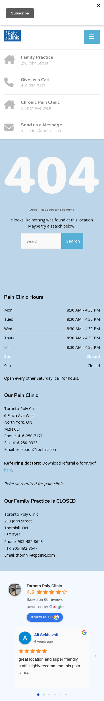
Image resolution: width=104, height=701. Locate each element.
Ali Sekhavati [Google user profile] (46, 635)
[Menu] (92, 37)
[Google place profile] (44, 586)
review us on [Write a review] (45, 616)
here (8, 470)
